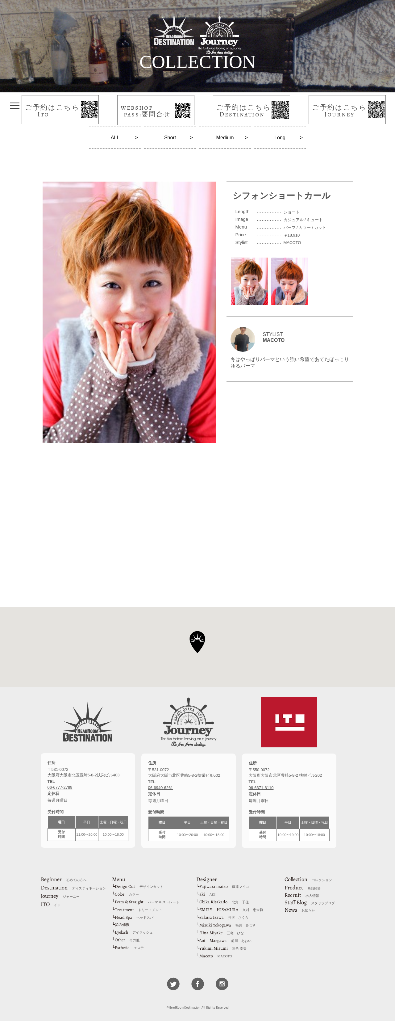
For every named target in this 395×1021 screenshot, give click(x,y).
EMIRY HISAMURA (231, 910)
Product (303, 887)
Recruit (302, 895)
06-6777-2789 (60, 787)
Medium (225, 137)
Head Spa (134, 917)
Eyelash (134, 932)
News (300, 910)
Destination (73, 887)
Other (127, 940)
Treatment (138, 910)
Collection (308, 879)
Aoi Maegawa (225, 940)
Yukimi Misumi (223, 948)
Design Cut (139, 886)
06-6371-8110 (261, 787)
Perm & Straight (147, 902)
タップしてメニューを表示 (14, 106)
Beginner (63, 879)
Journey (60, 896)
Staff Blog (310, 902)
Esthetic (129, 948)
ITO (51, 904)
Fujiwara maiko (224, 886)
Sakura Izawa (223, 917)
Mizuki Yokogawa (227, 925)
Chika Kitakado (224, 902)
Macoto (215, 956)
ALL (115, 137)
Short (170, 137)
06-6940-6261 (160, 787)
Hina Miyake (221, 933)
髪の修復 (122, 924)
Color (127, 894)
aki (207, 894)
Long (279, 137)
